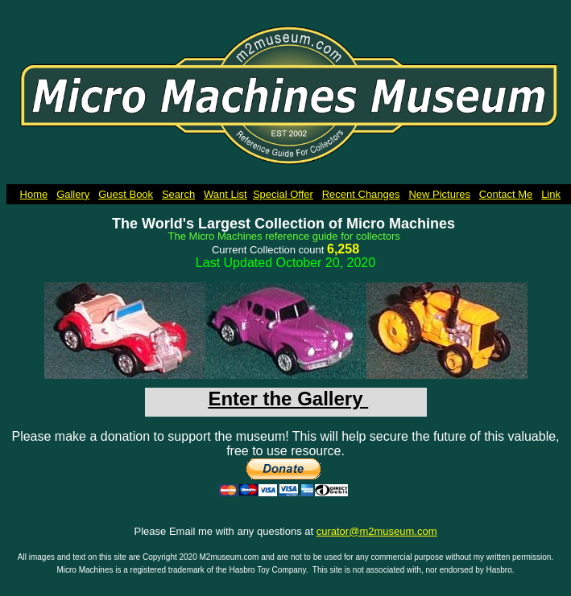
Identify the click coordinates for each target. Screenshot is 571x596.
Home (34, 194)
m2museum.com (398, 531)
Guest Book (125, 194)
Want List (225, 194)
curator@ (338, 531)
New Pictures (439, 194)
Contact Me (505, 194)
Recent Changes (361, 194)
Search (178, 194)
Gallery (72, 194)
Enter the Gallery (288, 398)
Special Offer (283, 194)
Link (551, 194)
